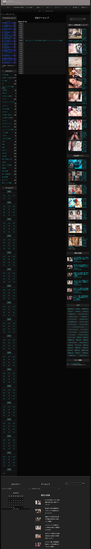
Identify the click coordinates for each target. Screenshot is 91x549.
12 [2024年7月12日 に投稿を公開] (17, 500)
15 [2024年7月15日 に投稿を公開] (9, 502)
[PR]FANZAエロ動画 (19, 7)
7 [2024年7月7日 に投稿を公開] (22, 498)
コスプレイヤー (6, 126)
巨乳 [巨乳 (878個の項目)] (70, 345)
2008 (9, 469)
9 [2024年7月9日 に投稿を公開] (11, 500)
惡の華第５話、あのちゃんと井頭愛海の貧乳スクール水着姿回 (84, 203)
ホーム (8, 7)
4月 (9, 195)
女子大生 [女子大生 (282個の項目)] (83, 342)
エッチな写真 (6, 41)
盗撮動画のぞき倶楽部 (8, 36)
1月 (9, 198)
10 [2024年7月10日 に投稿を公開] (13, 500)
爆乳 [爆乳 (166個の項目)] (78, 347)
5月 (4, 195)
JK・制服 (4, 80)
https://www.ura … (7, 62)
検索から (6, 22)
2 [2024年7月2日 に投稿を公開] (11, 498)
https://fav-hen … (7, 44)
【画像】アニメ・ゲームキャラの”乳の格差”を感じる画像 (84, 125)
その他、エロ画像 (6, 96)
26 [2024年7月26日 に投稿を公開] (17, 504)
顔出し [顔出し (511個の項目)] (83, 355)
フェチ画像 (5, 132)
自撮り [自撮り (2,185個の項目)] (84, 350)
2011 (9, 436)
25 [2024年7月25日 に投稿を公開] (15, 504)
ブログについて (49, 11)
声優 (3, 144)
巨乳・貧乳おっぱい (7, 159)
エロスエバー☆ (7, 35)
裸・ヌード (5, 180)
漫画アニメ (84, 7)
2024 (7, 14)
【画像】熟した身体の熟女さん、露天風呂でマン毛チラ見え (84, 72)
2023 (9, 235)
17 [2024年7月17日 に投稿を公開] (13, 502)
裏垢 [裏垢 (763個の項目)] (70, 353)
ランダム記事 (29, 7)
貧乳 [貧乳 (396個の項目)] (72, 355)
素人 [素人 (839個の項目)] (70, 350)
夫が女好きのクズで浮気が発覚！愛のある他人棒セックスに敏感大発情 (84, 146)
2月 (4, 198)
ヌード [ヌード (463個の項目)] (84, 329)
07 (11, 14)
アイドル (4, 99)
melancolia (6, 33)
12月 (4, 206)
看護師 (4, 168)
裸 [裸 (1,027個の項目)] (78, 353)
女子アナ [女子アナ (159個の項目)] (72, 342)
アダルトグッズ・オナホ (8, 102)
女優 (3, 147)
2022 (9, 252)
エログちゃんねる (7, 39)
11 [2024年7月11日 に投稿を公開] (15, 500)
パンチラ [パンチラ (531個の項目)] (83, 332)
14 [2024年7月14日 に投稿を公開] (22, 500)
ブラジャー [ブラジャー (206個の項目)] (83, 334)
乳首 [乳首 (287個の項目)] (85, 337)
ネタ (40, 11)
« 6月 (14, 509)
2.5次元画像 (5, 74)
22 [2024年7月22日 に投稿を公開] (9, 504)
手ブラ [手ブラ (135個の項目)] (78, 345)
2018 (9, 319)
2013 (9, 402)
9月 (4, 209)
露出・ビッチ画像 (6, 183)
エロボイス (5, 111)
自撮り (38, 7)
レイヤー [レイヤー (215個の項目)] (71, 337)
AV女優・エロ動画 (7, 77)
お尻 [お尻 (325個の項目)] (84, 316)
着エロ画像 (5, 171)
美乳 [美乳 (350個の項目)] (77, 350)
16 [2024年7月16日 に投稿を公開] (11, 502)
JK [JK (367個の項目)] (78, 311)
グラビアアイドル (6, 123)
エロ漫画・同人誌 (6, 114)
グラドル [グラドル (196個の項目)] (72, 324)
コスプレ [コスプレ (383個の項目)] (83, 324)
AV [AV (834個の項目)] (78, 309)
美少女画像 (5, 177)
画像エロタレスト (7, 48)
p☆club (5, 30)
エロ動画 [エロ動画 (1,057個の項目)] (72, 321)
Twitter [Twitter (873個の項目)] (72, 314)
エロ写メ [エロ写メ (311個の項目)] (83, 319)
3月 (14, 195)
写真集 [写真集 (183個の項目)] (71, 340)
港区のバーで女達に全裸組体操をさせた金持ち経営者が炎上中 (84, 164)
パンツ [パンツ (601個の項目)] (72, 334)
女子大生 (4, 153)
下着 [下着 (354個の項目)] (79, 337)
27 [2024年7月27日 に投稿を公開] (20, 504)
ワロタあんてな (7, 24)
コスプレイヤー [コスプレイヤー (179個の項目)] (78, 327)
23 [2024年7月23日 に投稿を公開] (11, 504)
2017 (9, 336)
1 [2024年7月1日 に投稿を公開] (9, 498)
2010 (9, 452)
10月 (14, 206)
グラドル (4, 120)
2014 (9, 386)
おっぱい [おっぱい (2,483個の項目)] (83, 314)
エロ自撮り (5, 117)
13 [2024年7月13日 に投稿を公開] (20, 500)
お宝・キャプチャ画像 (8, 86)
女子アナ (4, 150)
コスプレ (56, 7)
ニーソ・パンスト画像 (8, 129)
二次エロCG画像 (6, 138)
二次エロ (4, 135)
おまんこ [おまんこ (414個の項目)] (73, 316)
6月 (4, 212)
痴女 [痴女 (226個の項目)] (85, 347)
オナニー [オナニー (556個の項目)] (83, 321)
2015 (9, 369)
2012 (9, 419)
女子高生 (4, 156)
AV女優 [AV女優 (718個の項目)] (85, 309)
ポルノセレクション (8, 27)
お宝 (47, 7)
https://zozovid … (7, 38)
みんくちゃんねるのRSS (73, 363)
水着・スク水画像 (6, 165)
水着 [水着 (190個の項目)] (85, 345)
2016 (9, 352)
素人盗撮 (75, 7)
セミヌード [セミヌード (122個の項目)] (73, 329)
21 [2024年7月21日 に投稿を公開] (22, 502)
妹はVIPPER (6, 55)
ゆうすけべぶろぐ (7, 29)
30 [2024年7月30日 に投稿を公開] (11, 507)
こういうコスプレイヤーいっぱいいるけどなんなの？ (84, 61)
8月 (9, 209)
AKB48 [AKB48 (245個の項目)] (71, 309)
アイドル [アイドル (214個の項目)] (72, 319)
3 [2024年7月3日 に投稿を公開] (13, 498)
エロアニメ (5, 106)
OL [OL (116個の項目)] (85, 311)
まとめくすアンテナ (8, 61)
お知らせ (4, 93)
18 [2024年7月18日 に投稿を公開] (15, 502)
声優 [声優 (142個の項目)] (85, 340)
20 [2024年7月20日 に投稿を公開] (20, 502)
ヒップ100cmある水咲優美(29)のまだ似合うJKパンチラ (84, 135)
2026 (9, 191)
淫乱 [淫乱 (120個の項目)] (70, 347)
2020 (9, 285)
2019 (9, 302)
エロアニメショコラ (8, 42)
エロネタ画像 (5, 108)
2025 (9, 202)
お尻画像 (4, 90)
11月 (9, 206)
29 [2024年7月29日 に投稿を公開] (9, 507)
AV (65, 7)
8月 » (17, 509)
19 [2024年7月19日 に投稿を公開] (17, 502)
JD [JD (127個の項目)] (71, 311)
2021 (9, 269)
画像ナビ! (6, 45)
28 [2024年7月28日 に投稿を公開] (22, 504)
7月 (14, 209)
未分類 (4, 162)
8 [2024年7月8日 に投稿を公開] (9, 500)
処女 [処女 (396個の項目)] (78, 340)
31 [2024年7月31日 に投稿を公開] (13, 507)
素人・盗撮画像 (6, 174)
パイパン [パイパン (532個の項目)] (72, 332)
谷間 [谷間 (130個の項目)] (85, 353)
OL (3, 83)
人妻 (3, 141)
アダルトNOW (7, 32)
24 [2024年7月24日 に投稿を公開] (13, 504)
